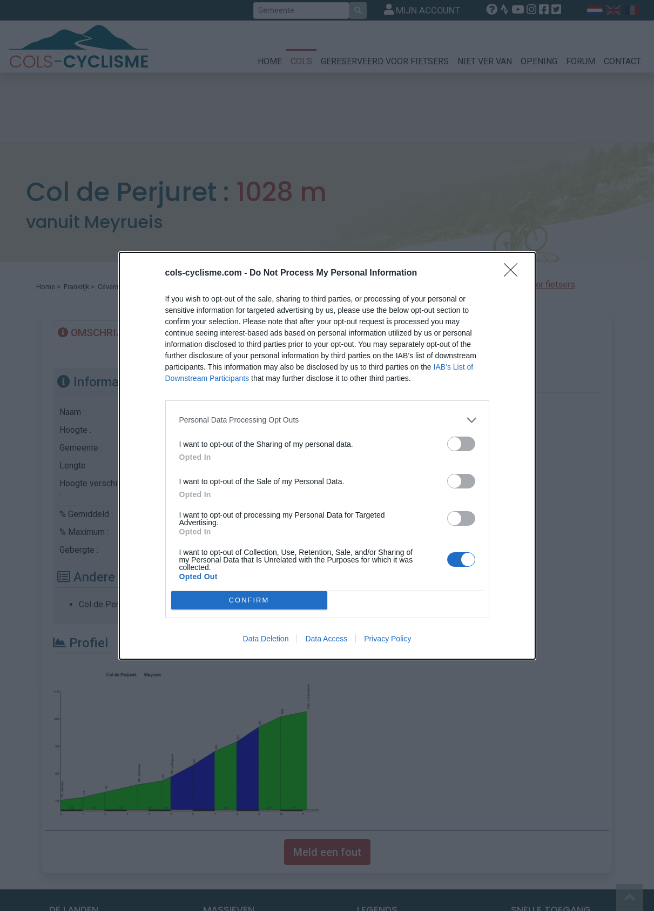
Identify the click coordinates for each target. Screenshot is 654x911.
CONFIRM (249, 599)
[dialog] (327, 455)
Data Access (326, 638)
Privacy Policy (387, 638)
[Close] (514, 273)
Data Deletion (266, 638)
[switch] (461, 444)
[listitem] (327, 420)
